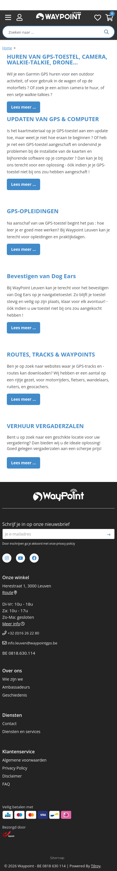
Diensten (12, 715)
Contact (9, 723)
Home (7, 48)
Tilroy (95, 865)
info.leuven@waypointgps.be (32, 643)
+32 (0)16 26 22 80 (23, 633)
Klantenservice (18, 751)
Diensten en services (21, 731)
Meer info (13, 623)
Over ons (12, 671)
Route (9, 592)
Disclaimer (12, 776)
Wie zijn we (12, 679)
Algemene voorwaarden (24, 760)
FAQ (6, 784)
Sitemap (57, 858)
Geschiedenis (14, 695)
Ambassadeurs (16, 687)
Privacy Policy (14, 768)
